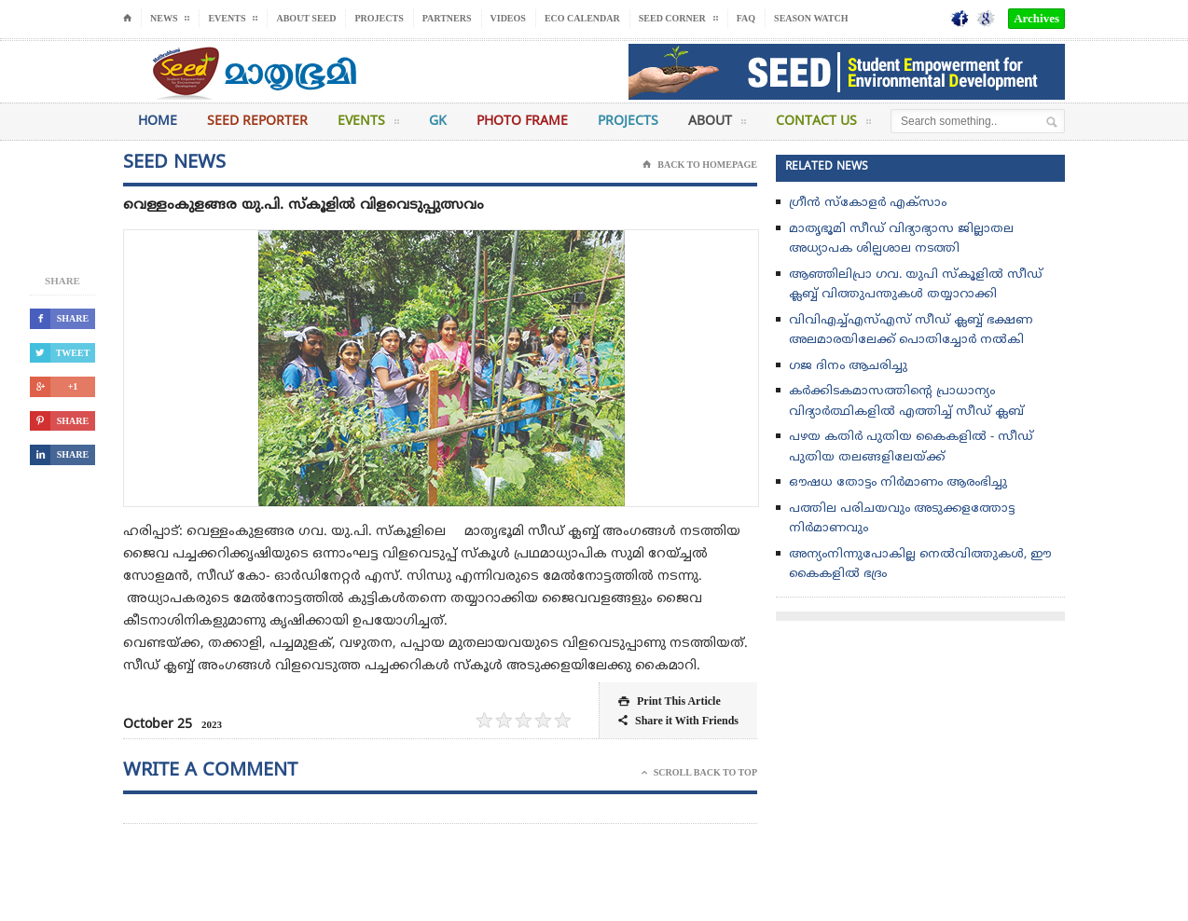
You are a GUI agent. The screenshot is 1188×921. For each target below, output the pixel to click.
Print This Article (669, 701)
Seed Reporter (257, 122)
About (717, 125)
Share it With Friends (678, 721)
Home (157, 122)
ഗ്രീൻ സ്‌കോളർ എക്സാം (867, 203)
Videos (508, 18)
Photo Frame (522, 122)
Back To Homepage (699, 165)
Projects (378, 18)
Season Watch (811, 18)
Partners (447, 18)
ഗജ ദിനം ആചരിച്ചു (848, 366)
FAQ (746, 18)
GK (438, 122)
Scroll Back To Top (699, 772)
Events (368, 125)
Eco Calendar (582, 18)
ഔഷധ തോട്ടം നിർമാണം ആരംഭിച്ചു (898, 482)
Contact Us (823, 125)
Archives (1036, 18)
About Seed (306, 18)
